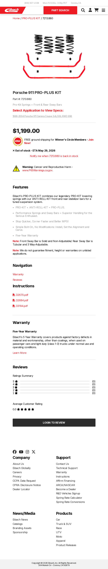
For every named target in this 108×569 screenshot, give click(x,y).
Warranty (18, 274)
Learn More (19, 352)
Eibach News (20, 519)
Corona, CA (76, 3)
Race (59, 528)
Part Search (60, 10)
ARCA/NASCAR (65, 485)
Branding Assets (22, 528)
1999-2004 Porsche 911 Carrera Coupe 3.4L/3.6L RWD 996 (42, 116)
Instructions (63, 476)
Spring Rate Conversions (70, 501)
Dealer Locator (21, 489)
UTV (58, 532)
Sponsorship (20, 532)
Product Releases (66, 545)
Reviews (17, 279)
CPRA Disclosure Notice (27, 485)
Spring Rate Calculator (69, 497)
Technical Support (67, 468)
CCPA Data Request (24, 480)
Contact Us (62, 463)
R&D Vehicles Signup (68, 493)
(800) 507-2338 (31, 3)
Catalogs (18, 523)
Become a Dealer (66, 489)
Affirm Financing (65, 480)
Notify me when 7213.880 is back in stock (54, 156)
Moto (59, 536)
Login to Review (54, 422)
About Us (18, 463)
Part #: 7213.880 (22, 99)
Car (58, 519)
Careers (17, 472)
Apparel (60, 540)
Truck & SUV (63, 523)
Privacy (17, 476)
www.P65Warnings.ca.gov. (37, 170)
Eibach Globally (22, 468)
